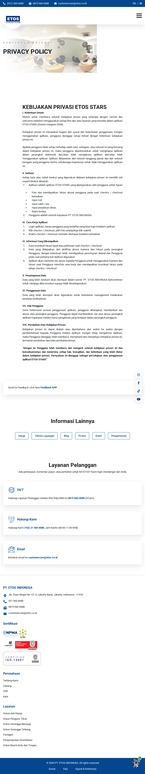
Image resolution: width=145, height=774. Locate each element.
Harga (21, 435)
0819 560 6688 (39, 3)
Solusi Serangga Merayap (17, 724)
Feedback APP (49, 387)
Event (99, 435)
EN (134, 3)
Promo (82, 435)
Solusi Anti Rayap (12, 713)
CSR (5, 691)
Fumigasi (8, 734)
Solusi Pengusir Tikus (15, 718)
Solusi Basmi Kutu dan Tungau (19, 745)
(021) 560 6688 (13, 3)
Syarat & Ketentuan (85, 768)
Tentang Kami (10, 680)
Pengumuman (119, 435)
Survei (52, 768)
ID (141, 3)
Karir (5, 696)
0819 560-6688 (76, 498)
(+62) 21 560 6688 (34, 527)
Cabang (7, 685)
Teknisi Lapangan (44, 435)
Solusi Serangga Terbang (16, 729)
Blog (66, 435)
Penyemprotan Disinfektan (17, 740)
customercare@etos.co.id (70, 3)
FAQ (65, 768)
